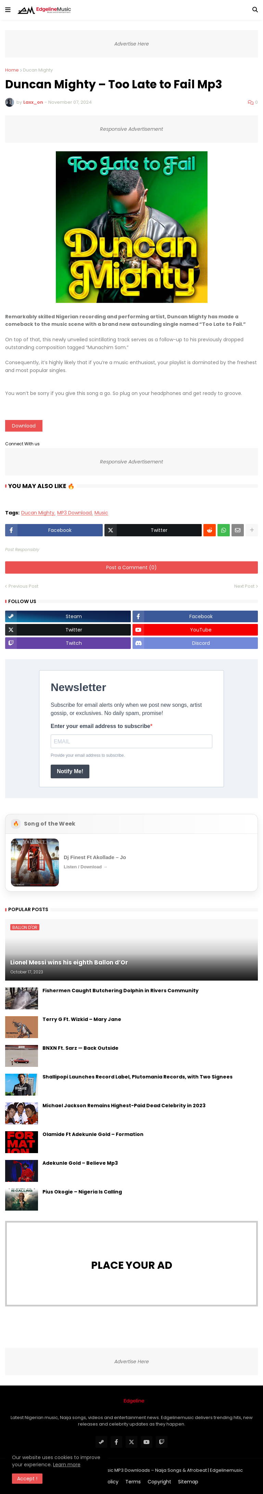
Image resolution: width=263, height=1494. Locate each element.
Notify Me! (70, 771)
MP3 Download (74, 512)
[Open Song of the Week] (131, 862)
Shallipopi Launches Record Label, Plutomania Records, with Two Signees (137, 1077)
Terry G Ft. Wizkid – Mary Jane (81, 1019)
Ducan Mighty (38, 70)
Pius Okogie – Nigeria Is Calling (82, 1192)
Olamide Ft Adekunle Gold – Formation (92, 1134)
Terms (133, 1482)
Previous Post (23, 586)
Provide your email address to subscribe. (88, 755)
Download (24, 425)
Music (101, 512)
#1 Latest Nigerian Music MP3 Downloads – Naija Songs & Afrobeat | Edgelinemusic (151, 1470)
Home (12, 70)
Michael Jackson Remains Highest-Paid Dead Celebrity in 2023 (123, 1105)
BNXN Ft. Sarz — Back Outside (80, 1048)
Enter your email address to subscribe (100, 726)
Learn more (66, 1464)
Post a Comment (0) (131, 567)
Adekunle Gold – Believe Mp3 (80, 1163)
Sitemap (188, 1482)
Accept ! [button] (27, 1478)
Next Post (244, 586)
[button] (8, 10)
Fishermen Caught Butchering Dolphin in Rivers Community (120, 990)
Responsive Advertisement (131, 129)
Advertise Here (131, 43)
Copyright (159, 1482)
